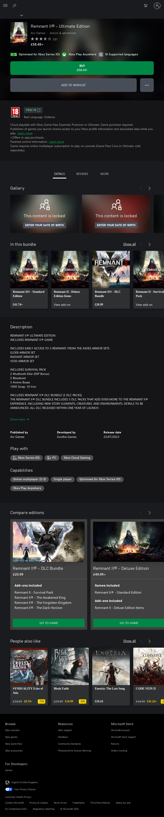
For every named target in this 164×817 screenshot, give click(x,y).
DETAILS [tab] (59, 174)
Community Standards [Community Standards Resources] (69, 743)
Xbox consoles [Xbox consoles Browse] (12, 730)
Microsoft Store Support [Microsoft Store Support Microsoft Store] (123, 737)
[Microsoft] (81, 3)
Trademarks (78, 802)
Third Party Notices (100, 802)
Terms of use (60, 802)
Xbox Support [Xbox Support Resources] (65, 730)
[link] (29, 280)
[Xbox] (11, 15)
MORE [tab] (104, 174)
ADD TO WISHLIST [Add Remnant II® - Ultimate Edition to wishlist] (73, 85)
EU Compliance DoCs (16, 808)
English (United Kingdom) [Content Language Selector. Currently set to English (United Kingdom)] (25, 782)
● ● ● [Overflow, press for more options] (147, 85)
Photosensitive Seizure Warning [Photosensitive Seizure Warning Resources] (74, 750)
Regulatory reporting (43, 808)
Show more (19, 419)
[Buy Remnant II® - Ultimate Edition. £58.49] (82, 68)
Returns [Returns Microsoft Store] (115, 743)
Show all (129, 244)
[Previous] (141, 188)
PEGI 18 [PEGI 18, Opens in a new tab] (33, 110)
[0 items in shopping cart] (147, 6)
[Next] (149, 188)
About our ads (123, 802)
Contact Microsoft (14, 802)
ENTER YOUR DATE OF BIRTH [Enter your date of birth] (44, 225)
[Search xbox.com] (15, 5)
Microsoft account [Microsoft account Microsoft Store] (120, 730)
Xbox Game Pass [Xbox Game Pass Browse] (13, 743)
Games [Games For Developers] (8, 770)
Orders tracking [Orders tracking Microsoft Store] (119, 750)
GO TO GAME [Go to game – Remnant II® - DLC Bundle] (49, 623)
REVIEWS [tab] (82, 174)
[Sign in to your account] (157, 6)
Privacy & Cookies (38, 802)
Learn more (25, 133)
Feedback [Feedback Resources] (63, 737)
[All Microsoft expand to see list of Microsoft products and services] (5, 6)
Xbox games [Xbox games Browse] (11, 737)
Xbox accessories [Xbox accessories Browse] (14, 750)
